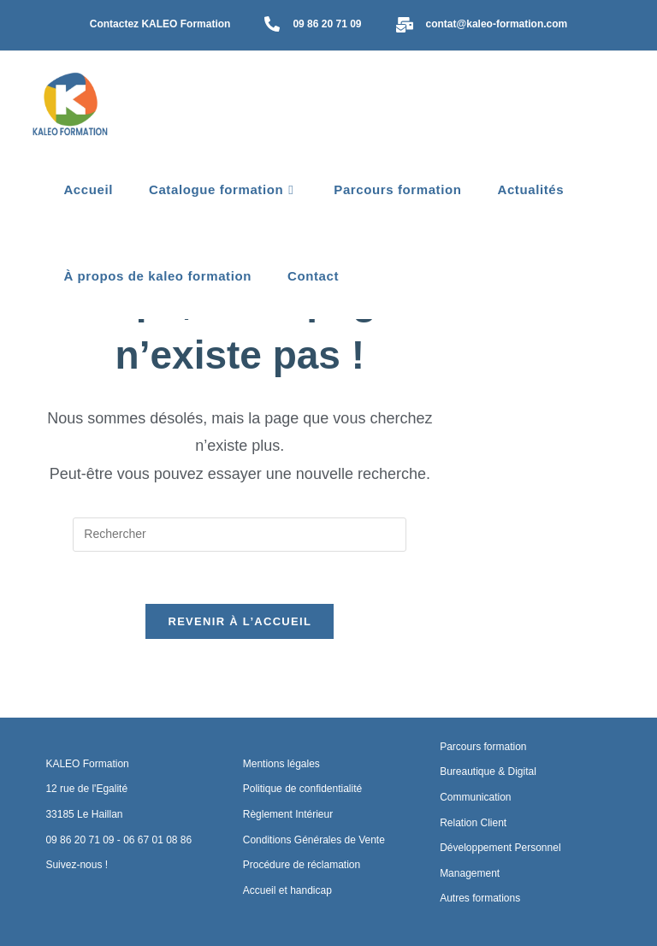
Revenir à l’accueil (239, 648)
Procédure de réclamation (301, 865)
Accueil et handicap (287, 890)
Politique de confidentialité (302, 789)
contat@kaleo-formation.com (497, 24)
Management (470, 873)
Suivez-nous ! (76, 865)
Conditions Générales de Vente (314, 840)
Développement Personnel (500, 848)
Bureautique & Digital (488, 772)
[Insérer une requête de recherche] (239, 561)
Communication (475, 797)
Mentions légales (281, 764)
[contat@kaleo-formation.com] (404, 26)
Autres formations (480, 899)
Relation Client (473, 823)
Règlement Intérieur (288, 814)
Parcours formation (483, 747)
